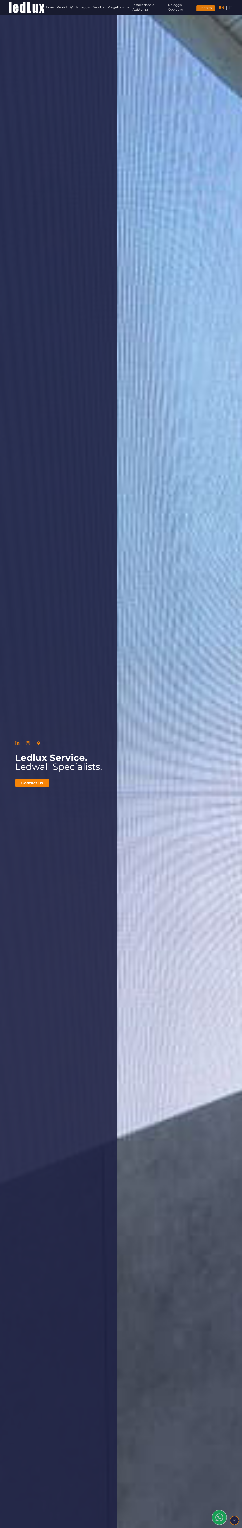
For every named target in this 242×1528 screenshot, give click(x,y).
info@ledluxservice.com (195, 1508)
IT (230, 7)
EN (221, 7)
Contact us (32, 783)
